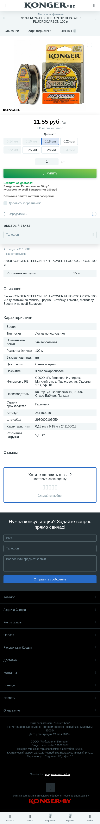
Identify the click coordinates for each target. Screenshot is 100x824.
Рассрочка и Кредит (50, 647)
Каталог (50, 597)
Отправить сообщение (50, 579)
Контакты (50, 672)
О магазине (50, 710)
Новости (50, 698)
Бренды (50, 685)
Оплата (50, 635)
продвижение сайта (57, 774)
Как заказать (50, 622)
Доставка (50, 660)
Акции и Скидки (50, 609)
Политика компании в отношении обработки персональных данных (50, 795)
